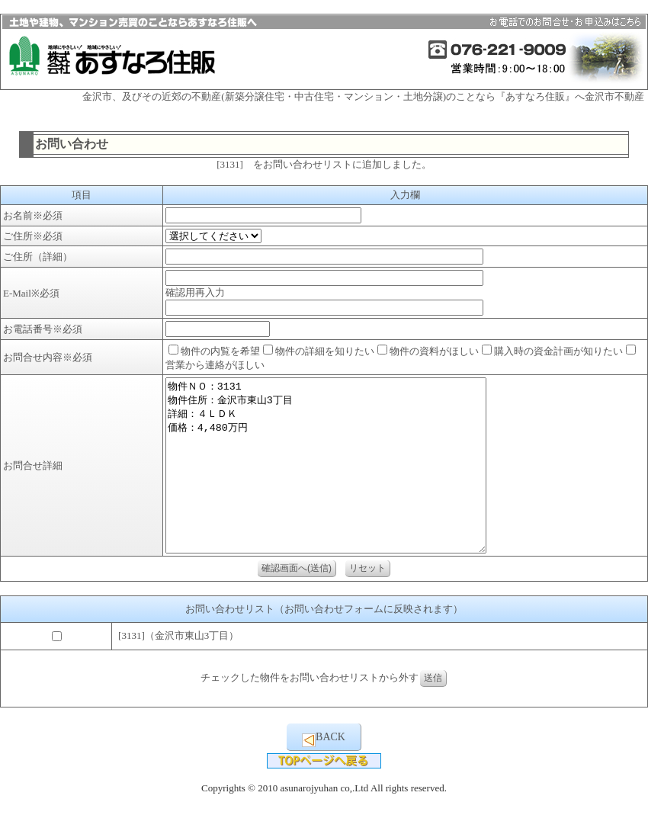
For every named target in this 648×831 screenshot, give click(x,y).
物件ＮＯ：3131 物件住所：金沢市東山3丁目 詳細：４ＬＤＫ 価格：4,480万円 (344, 482)
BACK (323, 773)
